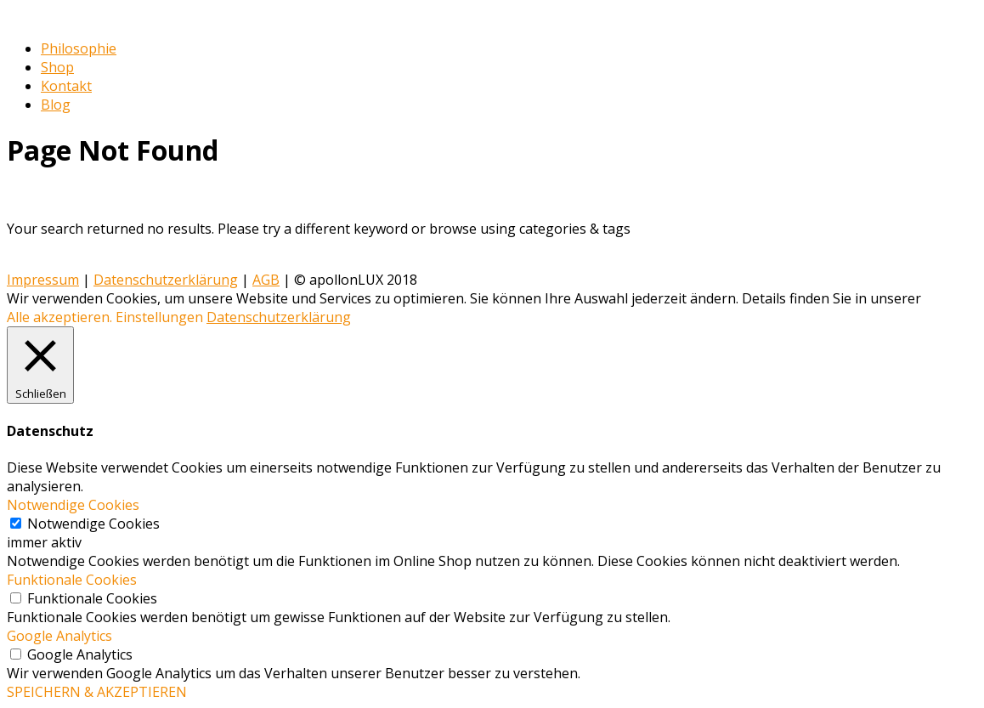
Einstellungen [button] (159, 317)
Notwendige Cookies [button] (73, 505)
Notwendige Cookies (93, 523)
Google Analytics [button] (59, 635)
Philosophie (78, 48)
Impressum (43, 279)
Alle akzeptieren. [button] (59, 317)
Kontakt (66, 85)
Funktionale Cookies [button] (72, 579)
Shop (57, 67)
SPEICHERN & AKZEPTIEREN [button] (97, 692)
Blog (56, 104)
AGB (266, 279)
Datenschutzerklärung (165, 279)
